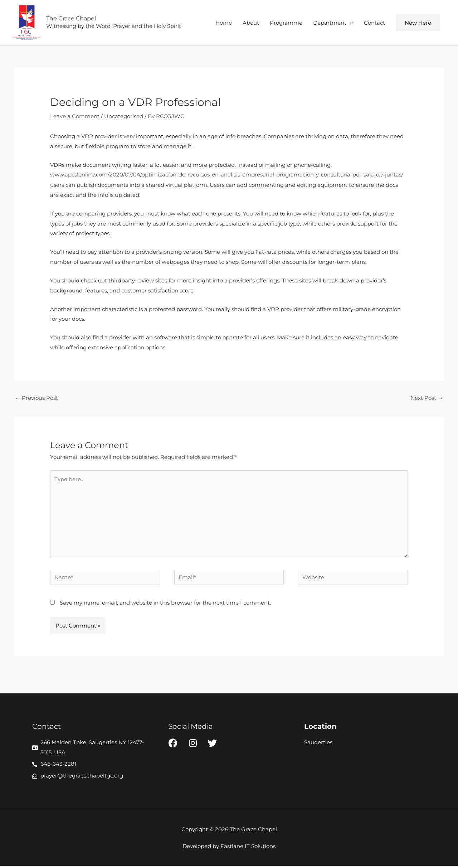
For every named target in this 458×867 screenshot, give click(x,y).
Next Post (426, 398)
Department (329, 22)
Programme (286, 22)
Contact (374, 22)
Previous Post (36, 398)
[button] (418, 23)
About (251, 22)
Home (223, 22)
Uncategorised (123, 116)
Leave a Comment (74, 116)
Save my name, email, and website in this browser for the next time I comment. (165, 603)
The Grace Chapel (71, 18)
